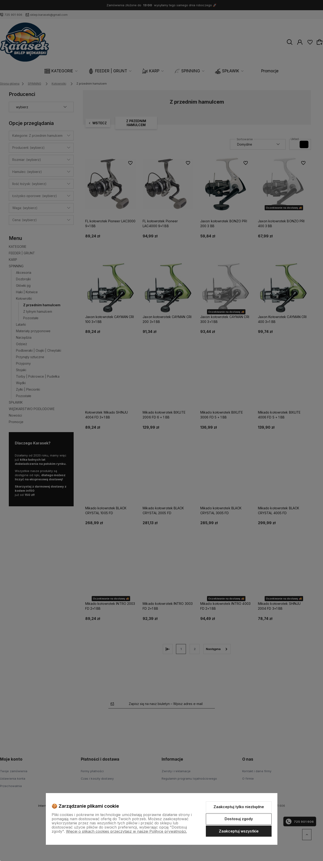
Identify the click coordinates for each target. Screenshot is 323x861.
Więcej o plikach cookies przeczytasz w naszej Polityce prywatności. (126, 831)
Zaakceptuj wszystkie (239, 831)
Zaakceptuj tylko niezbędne (238, 806)
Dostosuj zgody (239, 818)
